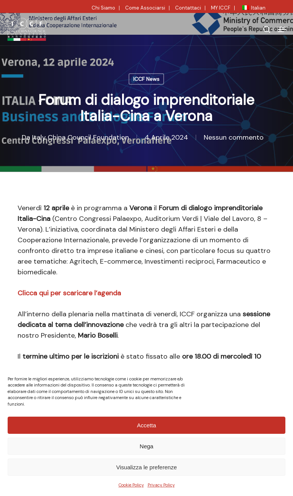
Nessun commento (234, 137)
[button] (282, 29)
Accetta (146, 425)
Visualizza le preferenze (146, 467)
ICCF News (146, 79)
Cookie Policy (131, 485)
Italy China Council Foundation (80, 137)
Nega (146, 446)
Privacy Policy (161, 485)
